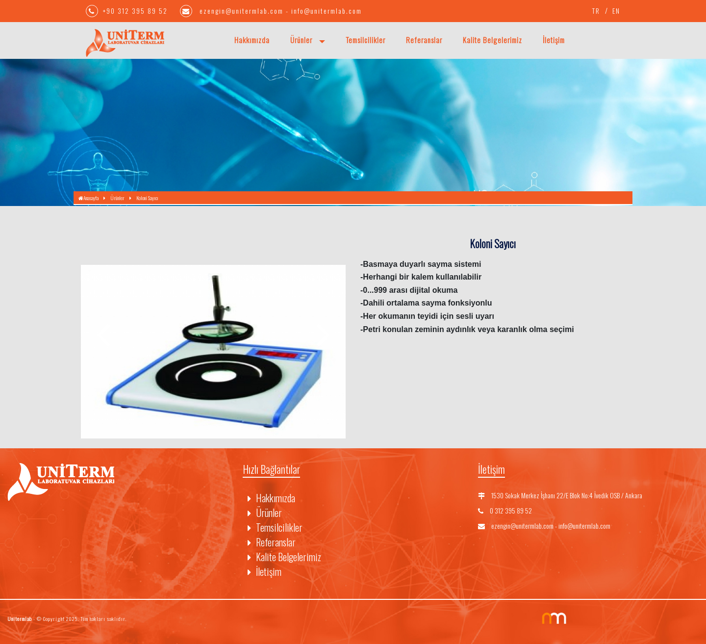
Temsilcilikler (365, 39)
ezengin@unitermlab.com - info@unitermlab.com (271, 10)
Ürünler (302, 39)
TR (596, 10)
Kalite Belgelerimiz (492, 39)
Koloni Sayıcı (147, 198)
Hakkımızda (252, 39)
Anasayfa (88, 198)
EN (616, 10)
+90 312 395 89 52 (128, 10)
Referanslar (424, 39)
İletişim (554, 39)
